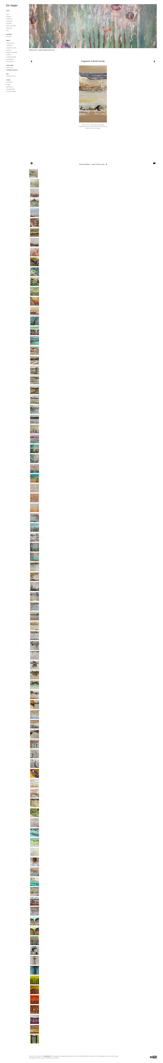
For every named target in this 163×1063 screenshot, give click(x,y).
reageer (8, 84)
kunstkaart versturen (12, 70)
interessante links (11, 76)
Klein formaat (9, 61)
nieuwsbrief (9, 82)
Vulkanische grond (11, 48)
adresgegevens (10, 89)
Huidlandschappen (11, 57)
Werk (7, 14)
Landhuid (8, 50)
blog (7, 30)
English (8, 10)
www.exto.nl (47, 1056)
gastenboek (9, 87)
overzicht (8, 36)
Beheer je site (33, 50)
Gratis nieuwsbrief (11, 26)
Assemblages (10, 59)
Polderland (9, 45)
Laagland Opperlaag (11, 52)
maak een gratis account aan (46, 50)
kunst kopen (9, 67)
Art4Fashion (9, 21)
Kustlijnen (8, 54)
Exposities (9, 34)
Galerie (8, 40)
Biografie (8, 16)
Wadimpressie (10, 43)
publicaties (9, 28)
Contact (8, 80)
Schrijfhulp (9, 23)
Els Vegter (12, 5)
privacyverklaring (11, 91)
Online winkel (9, 65)
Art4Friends (9, 19)
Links (7, 74)
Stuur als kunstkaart (93, 164)
